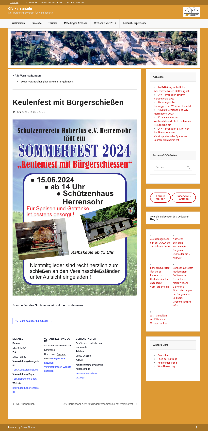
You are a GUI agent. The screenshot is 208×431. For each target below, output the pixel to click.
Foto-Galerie (29, 2)
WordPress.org (166, 366)
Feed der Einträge (167, 358)
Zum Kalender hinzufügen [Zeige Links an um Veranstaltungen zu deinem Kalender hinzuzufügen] (34, 321)
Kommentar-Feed (167, 362)
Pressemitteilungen (52, 2)
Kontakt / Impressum (134, 23)
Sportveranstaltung (28, 369)
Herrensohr (24, 378)
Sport (33, 378)
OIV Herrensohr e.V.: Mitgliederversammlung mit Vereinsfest (98, 404)
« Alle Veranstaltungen (27, 75)
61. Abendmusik (25, 404)
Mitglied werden (75, 2)
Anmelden (163, 355)
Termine (14, 2)
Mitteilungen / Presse (75, 23)
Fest (15, 369)
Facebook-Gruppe (184, 197)
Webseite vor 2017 (105, 23)
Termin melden (160, 197)
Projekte (37, 23)
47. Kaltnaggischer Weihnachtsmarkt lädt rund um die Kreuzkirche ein (173, 121)
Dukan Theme (28, 427)
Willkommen (18, 23)
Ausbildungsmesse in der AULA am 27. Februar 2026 (160, 242)
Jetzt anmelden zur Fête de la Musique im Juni (158, 319)
